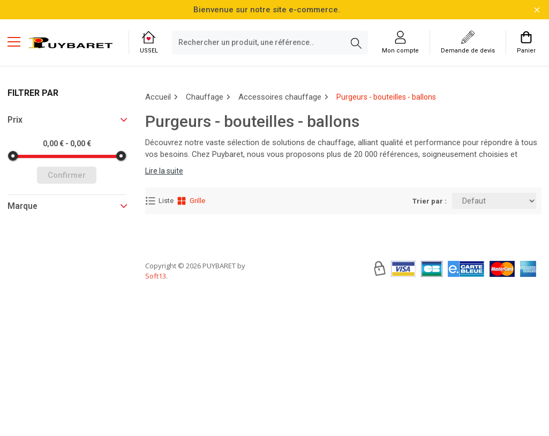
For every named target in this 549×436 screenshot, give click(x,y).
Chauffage (204, 97)
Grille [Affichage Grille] (190, 201)
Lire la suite (164, 171)
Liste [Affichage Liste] (159, 201)
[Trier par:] (494, 201)
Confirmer (67, 175)
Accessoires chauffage (279, 97)
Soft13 (155, 308)
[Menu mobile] (18, 41)
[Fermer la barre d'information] (537, 10)
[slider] (13, 156)
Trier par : (429, 201)
